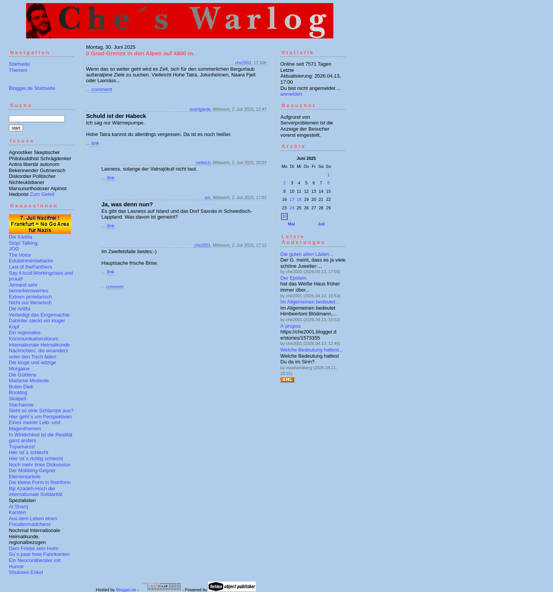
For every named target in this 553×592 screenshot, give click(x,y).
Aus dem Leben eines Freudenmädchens (33, 521)
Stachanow (21, 405)
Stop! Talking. (24, 243)
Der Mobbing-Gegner (32, 470)
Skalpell (17, 398)
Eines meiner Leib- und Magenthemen (34, 425)
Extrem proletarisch (30, 297)
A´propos (290, 326)
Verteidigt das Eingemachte (39, 315)
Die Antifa (19, 309)
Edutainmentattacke (31, 261)
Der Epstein (293, 278)
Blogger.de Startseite (32, 88)
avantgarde (199, 109)
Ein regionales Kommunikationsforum (33, 336)
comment (101, 89)
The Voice (20, 255)
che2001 (243, 62)
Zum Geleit (42, 194)
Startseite (19, 64)
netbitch (203, 162)
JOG (14, 249)
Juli (321, 224)
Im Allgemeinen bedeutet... (309, 302)
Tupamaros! (22, 446)
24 (292, 208)
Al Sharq (18, 506)
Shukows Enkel (26, 572)
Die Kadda (20, 237)
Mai (291, 224)
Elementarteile (25, 476)
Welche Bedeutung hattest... (311, 350)
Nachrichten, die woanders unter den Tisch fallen (38, 354)
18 (299, 199)
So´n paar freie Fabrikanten (39, 554)
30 (284, 216)
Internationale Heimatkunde (39, 345)
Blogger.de (126, 589)
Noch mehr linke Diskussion (39, 465)
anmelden (291, 94)
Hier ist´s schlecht (28, 452)
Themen (18, 70)
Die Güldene (22, 375)
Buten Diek (21, 387)
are (208, 197)
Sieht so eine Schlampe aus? (41, 410)
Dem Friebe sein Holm (33, 548)
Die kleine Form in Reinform (40, 482)
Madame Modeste (29, 380)
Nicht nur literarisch (30, 302)
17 (292, 199)
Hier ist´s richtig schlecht (36, 458)
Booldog (18, 392)
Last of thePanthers (30, 267)
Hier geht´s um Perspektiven (40, 417)
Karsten (17, 512)
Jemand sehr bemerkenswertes (28, 288)
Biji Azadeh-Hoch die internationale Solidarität (35, 491)
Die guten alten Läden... (306, 254)
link (95, 143)
